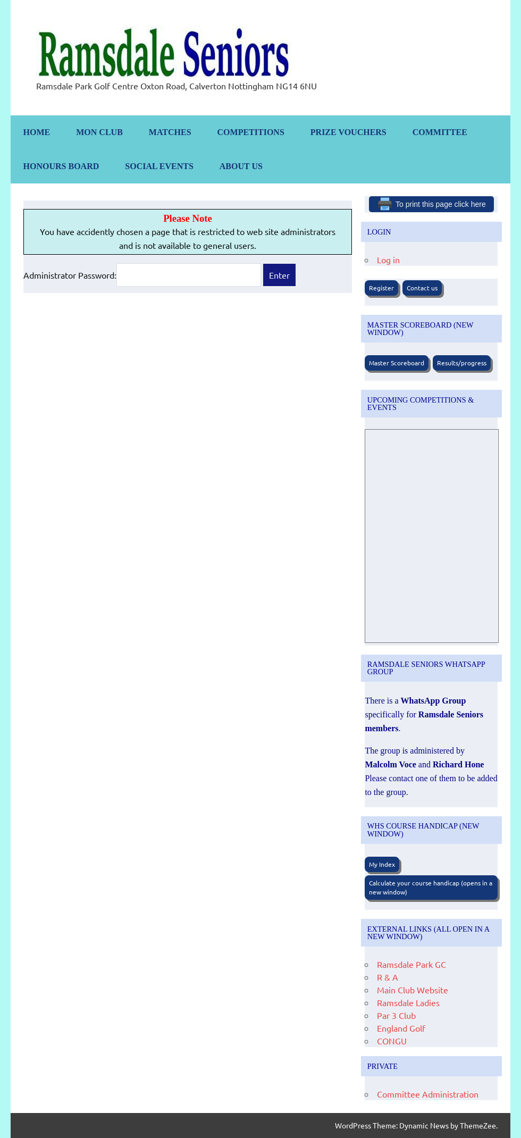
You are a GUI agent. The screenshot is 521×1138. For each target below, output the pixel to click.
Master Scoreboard (396, 362)
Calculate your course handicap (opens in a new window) (430, 887)
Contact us (422, 287)
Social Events (159, 166)
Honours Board (61, 166)
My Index (382, 864)
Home (37, 132)
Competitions (250, 132)
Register (381, 287)
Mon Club (99, 132)
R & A (387, 977)
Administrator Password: (142, 275)
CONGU (392, 1040)
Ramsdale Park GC (411, 964)
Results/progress (461, 362)
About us (241, 166)
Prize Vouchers (348, 132)
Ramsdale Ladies (408, 1002)
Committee (440, 132)
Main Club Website (412, 989)
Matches (170, 132)
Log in (388, 259)
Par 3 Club (396, 1015)
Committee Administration (427, 1094)
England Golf (401, 1028)
